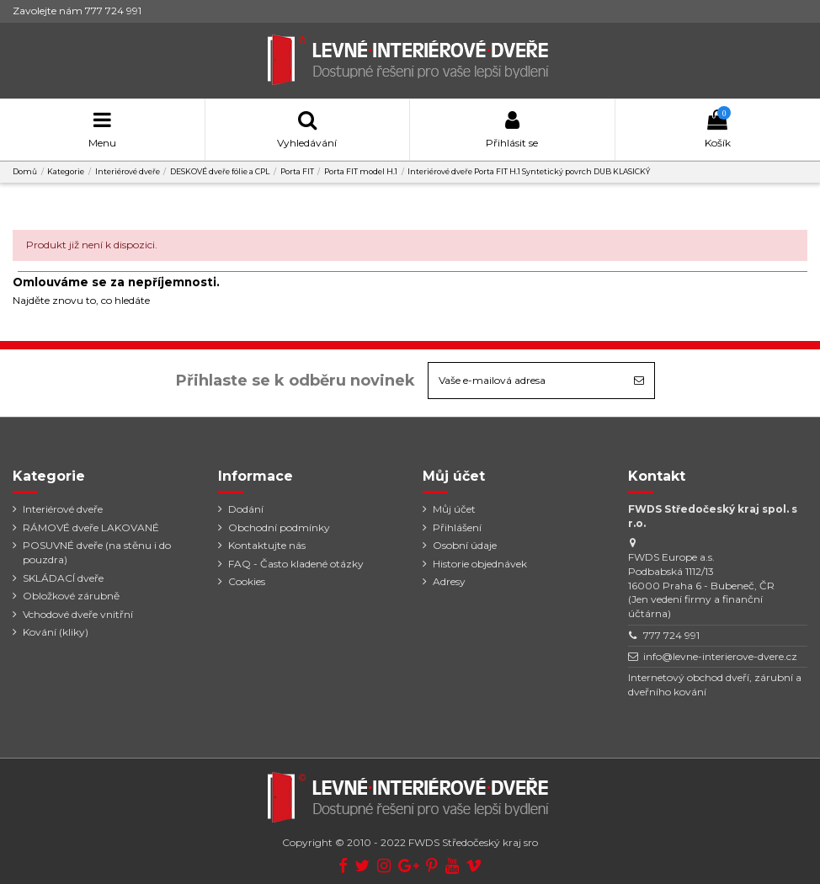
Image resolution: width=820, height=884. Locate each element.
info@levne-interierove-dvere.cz (720, 656)
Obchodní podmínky (279, 527)
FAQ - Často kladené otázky (296, 563)
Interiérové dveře (63, 509)
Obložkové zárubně (71, 595)
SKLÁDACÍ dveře (63, 578)
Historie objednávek (480, 563)
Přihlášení (457, 527)
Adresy (449, 581)
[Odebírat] (639, 380)
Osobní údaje (465, 545)
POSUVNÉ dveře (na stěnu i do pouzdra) (97, 552)
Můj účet (454, 509)
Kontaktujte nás (267, 545)
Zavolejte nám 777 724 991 (77, 10)
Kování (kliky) (55, 632)
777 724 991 (671, 635)
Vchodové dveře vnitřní (78, 614)
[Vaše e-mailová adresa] (526, 380)
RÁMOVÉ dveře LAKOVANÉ (91, 527)
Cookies (246, 581)
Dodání (246, 509)
